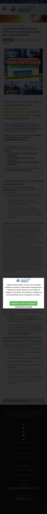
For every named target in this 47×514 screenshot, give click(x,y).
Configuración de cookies (23, 307)
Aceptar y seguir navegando (23, 303)
